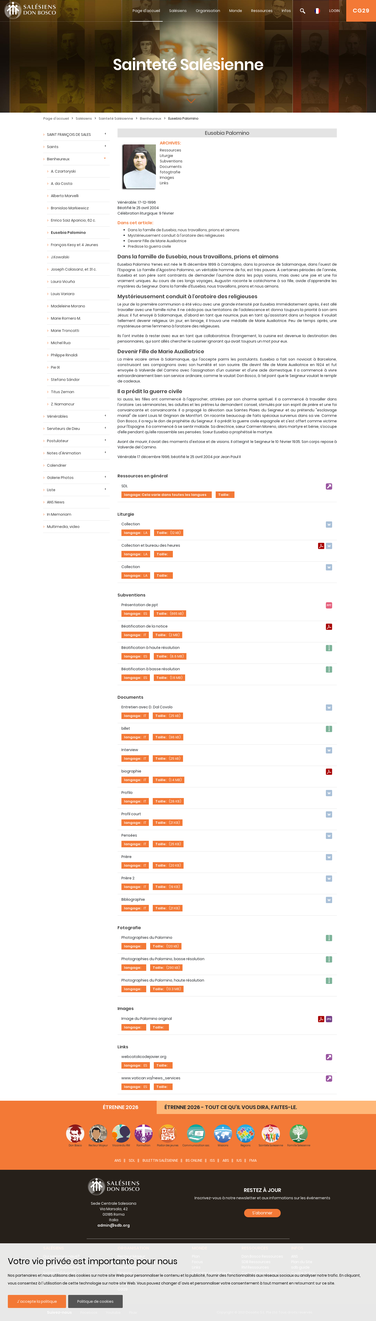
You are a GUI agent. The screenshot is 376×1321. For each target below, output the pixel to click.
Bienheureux (150, 118)
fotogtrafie (170, 172)
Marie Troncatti (65, 330)
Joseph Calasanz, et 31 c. (74, 269)
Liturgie (166, 155)
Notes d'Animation (64, 453)
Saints (52, 146)
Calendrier (56, 465)
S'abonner (262, 1213)
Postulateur (57, 440)
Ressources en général (143, 476)
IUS (239, 1160)
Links (164, 183)
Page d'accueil (146, 10)
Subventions (171, 161)
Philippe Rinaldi (64, 355)
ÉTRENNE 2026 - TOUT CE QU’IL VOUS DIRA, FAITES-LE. (230, 1107)
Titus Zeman (62, 391)
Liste (51, 489)
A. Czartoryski (63, 171)
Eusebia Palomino (183, 118)
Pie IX (55, 367)
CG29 (361, 11)
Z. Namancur (62, 404)
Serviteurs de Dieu (63, 428)
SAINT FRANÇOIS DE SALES (69, 134)
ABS (225, 1160)
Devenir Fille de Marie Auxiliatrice (157, 240)
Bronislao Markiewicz (70, 208)
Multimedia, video (63, 526)
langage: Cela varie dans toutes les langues (165, 494)
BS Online (194, 1160)
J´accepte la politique (37, 1301)
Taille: (223, 494)
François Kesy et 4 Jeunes (74, 244)
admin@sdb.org (113, 1225)
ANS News (55, 502)
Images (167, 177)
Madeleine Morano (68, 306)
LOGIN (334, 10)
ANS (117, 1160)
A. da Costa (61, 183)
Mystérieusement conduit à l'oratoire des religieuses (176, 235)
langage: (132, 532)
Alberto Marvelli (65, 195)
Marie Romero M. (66, 318)
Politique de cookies (95, 1301)
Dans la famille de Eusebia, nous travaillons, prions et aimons (183, 230)
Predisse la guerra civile (149, 246)
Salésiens (178, 10)
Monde (235, 10)
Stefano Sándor (65, 379)
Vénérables (57, 416)
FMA (253, 1160)
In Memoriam (59, 514)
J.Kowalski (60, 257)
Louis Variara (62, 293)
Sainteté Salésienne (116, 118)
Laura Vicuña (63, 281)
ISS (212, 1160)
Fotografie (129, 928)
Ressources (262, 10)
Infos (286, 10)
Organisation (208, 10)
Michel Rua (60, 342)
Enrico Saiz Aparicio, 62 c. (73, 220)
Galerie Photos (60, 477)
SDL (132, 1160)
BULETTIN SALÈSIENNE (160, 1160)
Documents (171, 166)
